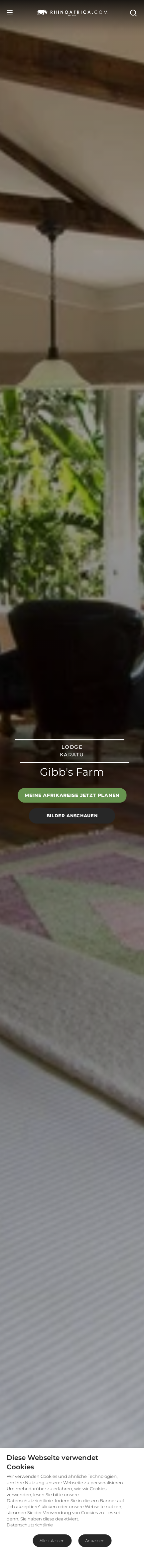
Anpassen (94, 1540)
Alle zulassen (52, 1540)
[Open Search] (133, 13)
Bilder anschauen (72, 815)
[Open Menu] (10, 12)
